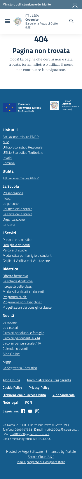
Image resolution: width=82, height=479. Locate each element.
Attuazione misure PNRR (21, 136)
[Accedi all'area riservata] (75, 4)
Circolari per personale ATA (22, 343)
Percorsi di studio (15, 250)
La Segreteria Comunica (20, 367)
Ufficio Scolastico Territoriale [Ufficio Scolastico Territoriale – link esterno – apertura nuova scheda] (23, 152)
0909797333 (23, 429)
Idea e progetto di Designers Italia (41, 462)
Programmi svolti (15, 296)
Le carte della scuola (17, 214)
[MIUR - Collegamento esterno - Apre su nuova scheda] (27, 4)
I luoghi (8, 198)
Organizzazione (14, 219)
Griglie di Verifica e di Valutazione (26, 260)
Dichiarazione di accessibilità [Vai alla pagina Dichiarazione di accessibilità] (24, 395)
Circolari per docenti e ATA (21, 338)
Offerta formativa (15, 275)
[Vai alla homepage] (17, 22)
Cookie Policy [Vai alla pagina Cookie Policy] (12, 387)
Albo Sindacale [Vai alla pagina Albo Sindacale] (63, 395)
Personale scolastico (17, 239)
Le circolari (10, 327)
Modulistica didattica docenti (23, 291)
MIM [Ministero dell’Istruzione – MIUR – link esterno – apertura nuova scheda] (6, 142)
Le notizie (10, 322)
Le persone (11, 203)
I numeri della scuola (17, 208)
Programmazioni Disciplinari (22, 302)
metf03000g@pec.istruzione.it (29, 434)
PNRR (7, 362)
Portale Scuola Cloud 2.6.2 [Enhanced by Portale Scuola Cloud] (52, 454)
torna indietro (33, 64)
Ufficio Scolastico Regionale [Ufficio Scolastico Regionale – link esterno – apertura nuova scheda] (22, 147)
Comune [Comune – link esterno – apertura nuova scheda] (9, 163)
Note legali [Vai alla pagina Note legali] (11, 402)
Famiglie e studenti (16, 244)
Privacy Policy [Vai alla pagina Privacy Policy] (39, 387)
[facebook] (23, 411)
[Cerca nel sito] (71, 21)
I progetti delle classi (17, 286)
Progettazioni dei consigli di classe (27, 307)
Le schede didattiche (18, 281)
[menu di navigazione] (7, 21)
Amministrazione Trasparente (49, 380)
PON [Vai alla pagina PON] (28, 402)
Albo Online (11, 353)
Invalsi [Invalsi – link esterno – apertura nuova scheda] (7, 157)
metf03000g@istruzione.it (61, 429)
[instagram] (37, 411)
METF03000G (42, 438)
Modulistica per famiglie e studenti (27, 255)
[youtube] (30, 411)
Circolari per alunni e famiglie (23, 332)
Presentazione (13, 193)
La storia (9, 224)
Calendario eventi (15, 348)
